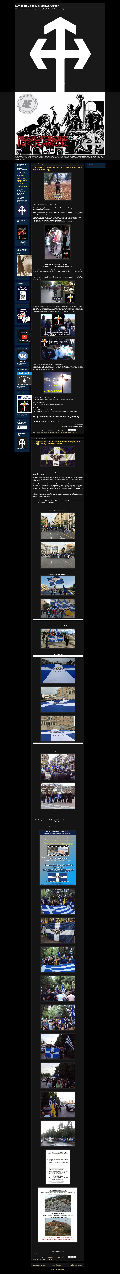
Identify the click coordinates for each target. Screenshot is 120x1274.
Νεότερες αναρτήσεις (39, 1265)
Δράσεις (38, 432)
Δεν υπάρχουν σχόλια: (60, 430)
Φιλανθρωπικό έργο (72, 432)
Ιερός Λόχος (44, 432)
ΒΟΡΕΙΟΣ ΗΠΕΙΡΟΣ (42, 1259)
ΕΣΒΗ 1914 (50, 1259)
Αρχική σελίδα (57, 1265)
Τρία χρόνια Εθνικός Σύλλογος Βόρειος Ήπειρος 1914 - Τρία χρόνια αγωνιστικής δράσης (57, 442)
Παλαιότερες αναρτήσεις (75, 1265)
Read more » (36, 1253)
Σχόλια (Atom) (60, 1269)
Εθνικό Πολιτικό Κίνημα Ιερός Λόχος (37, 5)
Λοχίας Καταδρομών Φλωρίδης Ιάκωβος (57, 432)
